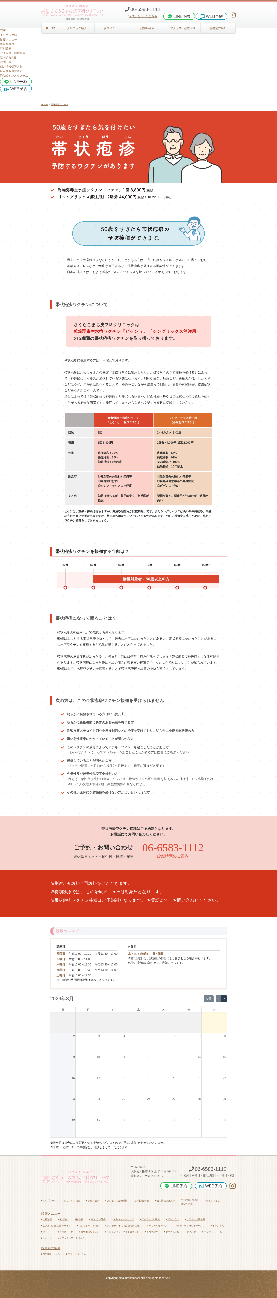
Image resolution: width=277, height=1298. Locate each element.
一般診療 (46, 1219)
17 (98, 1078)
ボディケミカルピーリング (190, 1225)
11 (123, 1057)
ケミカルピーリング (159, 1225)
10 (98, 1057)
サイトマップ (212, 1200)
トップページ (49, 1200)
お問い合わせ (8, 62)
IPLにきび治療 (97, 1219)
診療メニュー (50, 1213)
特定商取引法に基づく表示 (190, 1202)
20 (174, 1078)
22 (224, 1078)
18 (123, 1078)
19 (148, 1078)
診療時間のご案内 (173, 856)
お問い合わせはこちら (142, 16)
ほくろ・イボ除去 (150, 1219)
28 (199, 1098)
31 (98, 1119)
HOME (44, 104)
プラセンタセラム (76, 1254)
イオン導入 (217, 1225)
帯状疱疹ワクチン (59, 104)
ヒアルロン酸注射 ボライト (56, 1225)
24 (98, 1098)
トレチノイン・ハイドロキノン (122, 1232)
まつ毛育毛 (151, 1232)
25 (123, 1098)
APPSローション (50, 1254)
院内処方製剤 (50, 1248)
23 (73, 1098)
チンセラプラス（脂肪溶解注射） (123, 1225)
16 (73, 1078)
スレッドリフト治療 (88, 1225)
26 (148, 1098)
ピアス (45, 1232)
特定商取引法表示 (11, 71)
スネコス (46, 1238)
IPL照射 (62, 1219)
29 (224, 1098)
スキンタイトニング (123, 1219)
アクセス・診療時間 (116, 1200)
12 (148, 1057)
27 (174, 1098)
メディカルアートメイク (71, 1238)
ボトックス (172, 1219)
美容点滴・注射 (64, 1232)
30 (73, 1119)
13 (174, 1057)
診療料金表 (92, 1200)
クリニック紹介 (71, 1200)
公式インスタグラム (14, 75)
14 (199, 1057)
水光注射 (191, 1232)
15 (224, 1057)
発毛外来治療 (171, 1232)
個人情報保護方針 (11, 66)
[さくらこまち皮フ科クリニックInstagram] (233, 15)
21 (199, 1078)
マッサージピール (212, 1232)
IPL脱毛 (78, 1219)
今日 (208, 998)
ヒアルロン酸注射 (195, 1219)
